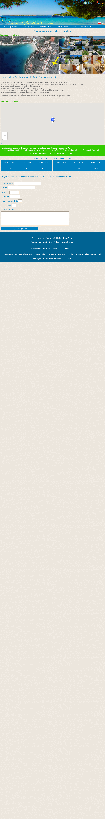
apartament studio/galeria (14, 254)
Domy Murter (57, 248)
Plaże (75, 27)
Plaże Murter (68, 238)
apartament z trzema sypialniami (88, 254)
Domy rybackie (28, 27)
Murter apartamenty (11, 27)
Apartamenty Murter (53, 238)
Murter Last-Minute (46, 27)
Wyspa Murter (63, 27)
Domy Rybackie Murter (58, 242)
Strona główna (86, 27)
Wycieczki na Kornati (39, 242)
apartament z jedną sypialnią (36, 254)
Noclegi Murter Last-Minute (40, 248)
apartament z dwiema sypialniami (61, 254)
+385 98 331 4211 (65, 153)
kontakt (71, 242)
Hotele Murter (70, 248)
